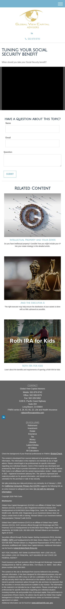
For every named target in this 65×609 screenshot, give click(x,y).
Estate (32, 431)
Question (8, 152)
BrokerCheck (56, 454)
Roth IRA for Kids (32, 366)
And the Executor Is (32, 303)
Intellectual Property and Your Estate (32, 240)
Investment (32, 428)
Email (8, 138)
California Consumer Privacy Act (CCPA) (22, 486)
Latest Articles (32, 445)
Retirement (32, 425)
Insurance (32, 434)
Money (32, 439)
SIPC (11, 540)
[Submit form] (10, 174)
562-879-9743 (32, 39)
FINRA (5, 540)
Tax (32, 437)
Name (8, 123)
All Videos (32, 448)
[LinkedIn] (32, 33)
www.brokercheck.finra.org (25, 548)
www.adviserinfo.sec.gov (42, 603)
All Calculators (32, 451)
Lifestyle (32, 442)
